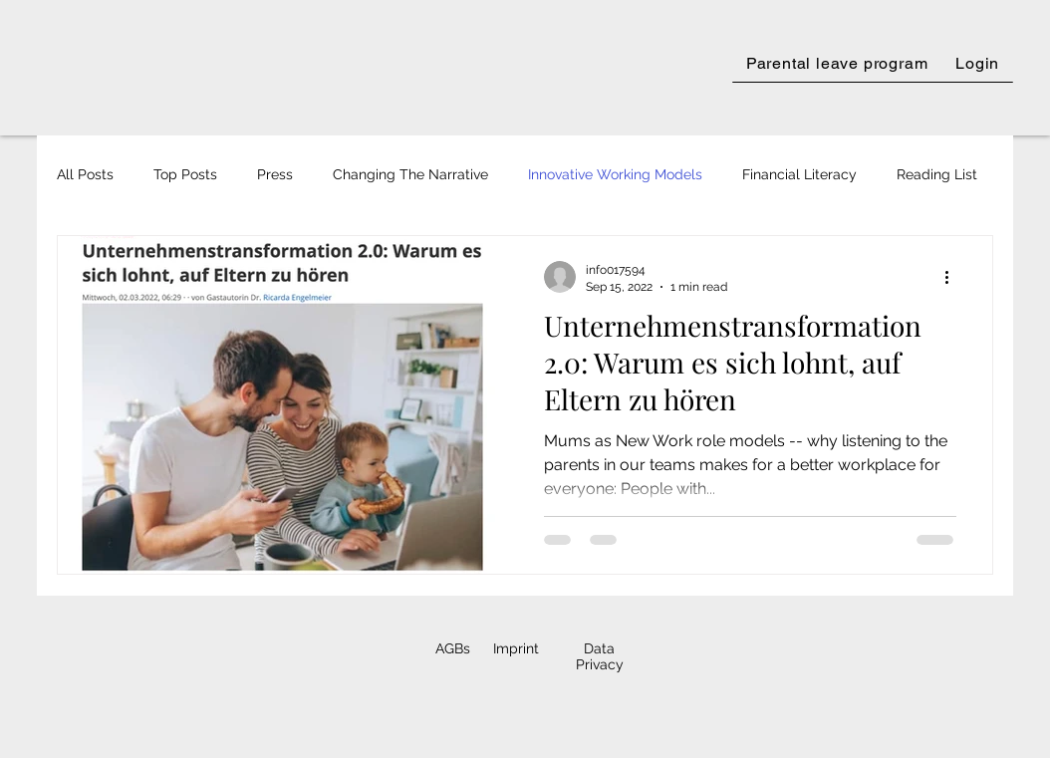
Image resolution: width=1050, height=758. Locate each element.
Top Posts (185, 174)
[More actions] (953, 277)
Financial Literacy (799, 174)
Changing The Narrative (410, 174)
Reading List (937, 174)
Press (275, 174)
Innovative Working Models (615, 174)
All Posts (85, 174)
